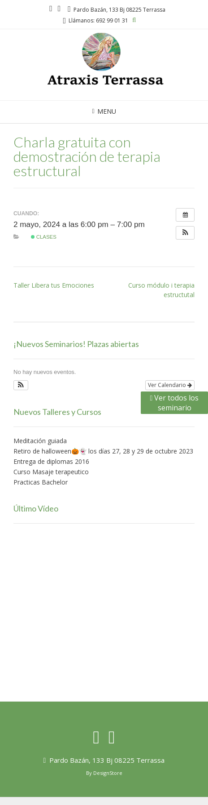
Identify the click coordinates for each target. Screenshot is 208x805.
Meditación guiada (40, 440)
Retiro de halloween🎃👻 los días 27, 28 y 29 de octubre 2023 (103, 451)
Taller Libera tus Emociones (53, 285)
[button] (185, 233)
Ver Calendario (170, 385)
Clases (43, 237)
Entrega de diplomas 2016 (51, 461)
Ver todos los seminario (174, 403)
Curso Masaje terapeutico (51, 471)
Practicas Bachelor (40, 482)
